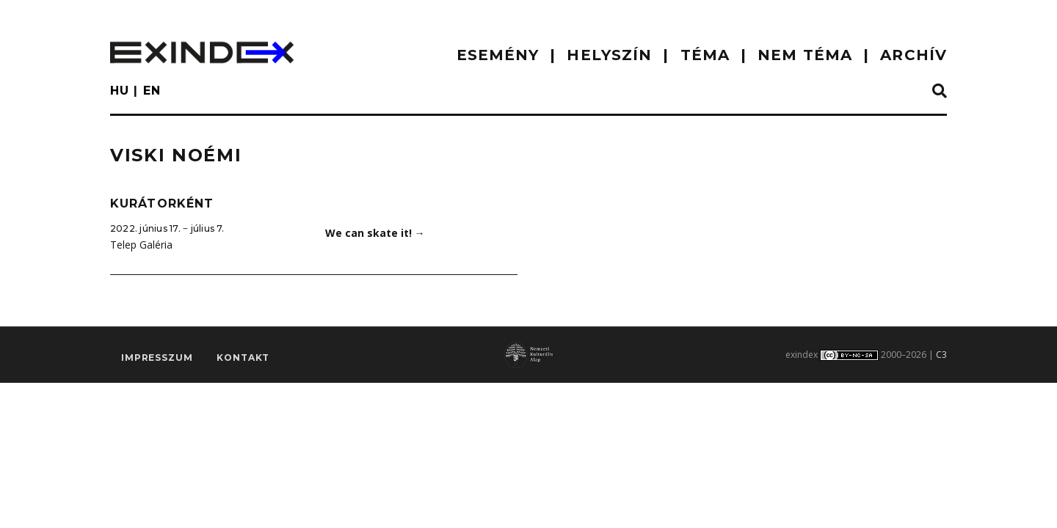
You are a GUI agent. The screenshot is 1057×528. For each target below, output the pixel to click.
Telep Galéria (141, 245)
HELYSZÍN (609, 55)
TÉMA (705, 55)
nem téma (805, 55)
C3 (941, 354)
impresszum (156, 357)
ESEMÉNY (498, 55)
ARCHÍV (913, 55)
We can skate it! (375, 233)
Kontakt (243, 357)
